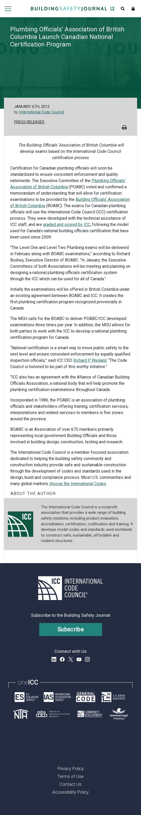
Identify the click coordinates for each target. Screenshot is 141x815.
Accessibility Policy (70, 792)
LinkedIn (54, 659)
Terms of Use (70, 776)
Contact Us (71, 784)
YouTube (79, 659)
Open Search (122, 8)
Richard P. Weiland (89, 360)
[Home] (69, 8)
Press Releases (29, 122)
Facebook (62, 659)
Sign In (133, 8)
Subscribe (70, 629)
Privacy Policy (70, 768)
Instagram (87, 659)
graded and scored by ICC (66, 224)
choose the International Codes (77, 483)
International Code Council (41, 112)
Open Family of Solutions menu (112, 8)
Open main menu (8, 8)
